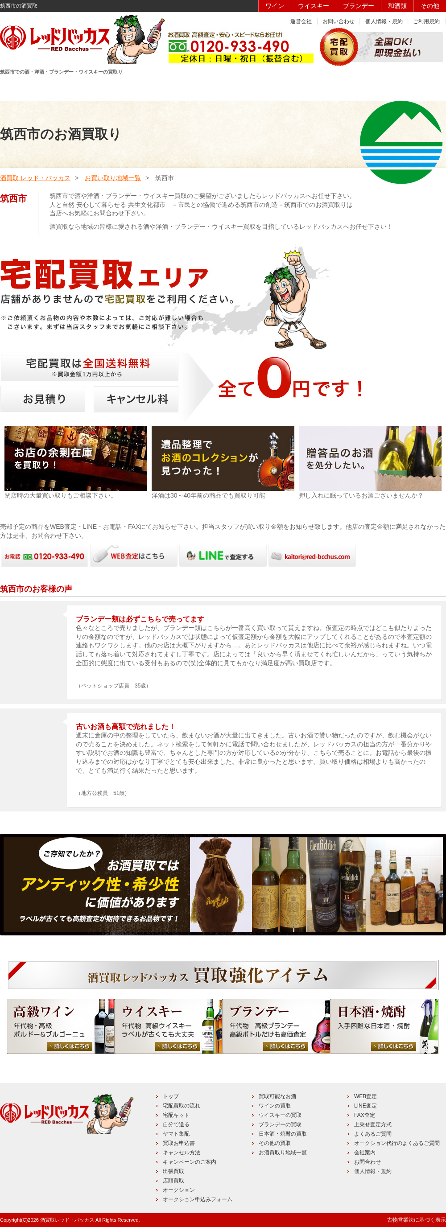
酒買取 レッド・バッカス (35, 177)
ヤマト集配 (176, 1134)
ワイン (274, 5)
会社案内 (365, 1152)
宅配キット (176, 1115)
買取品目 (222, 87)
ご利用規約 (426, 21)
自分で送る (176, 1124)
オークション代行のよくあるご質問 (397, 1143)
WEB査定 (365, 1096)
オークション (179, 1190)
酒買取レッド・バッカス (67, 1220)
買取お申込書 (179, 1143)
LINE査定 (365, 1106)
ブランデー (358, 5)
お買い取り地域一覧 (113, 177)
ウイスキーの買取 (280, 1115)
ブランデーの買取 (280, 1124)
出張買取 (173, 1171)
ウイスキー (313, 5)
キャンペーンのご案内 (189, 1162)
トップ (171, 1096)
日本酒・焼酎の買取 (283, 1134)
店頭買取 (173, 1181)
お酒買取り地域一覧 (283, 1152)
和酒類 (397, 5)
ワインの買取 (275, 1106)
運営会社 (301, 21)
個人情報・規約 (384, 21)
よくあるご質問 (373, 1134)
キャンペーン (348, 87)
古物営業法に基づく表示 (416, 1220)
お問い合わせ (338, 21)
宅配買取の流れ (181, 1106)
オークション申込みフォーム (197, 1199)
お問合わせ (367, 1162)
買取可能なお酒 (277, 1096)
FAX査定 (364, 1115)
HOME (32, 87)
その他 (430, 5)
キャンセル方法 (181, 1152)
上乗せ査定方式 (373, 1124)
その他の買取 (275, 1143)
